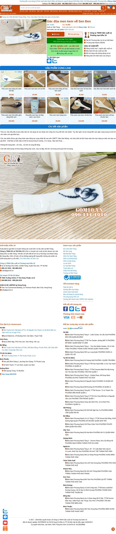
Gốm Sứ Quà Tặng (69, 256)
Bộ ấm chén (24, 11)
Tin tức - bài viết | (100, 13)
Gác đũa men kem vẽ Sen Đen (48, 17)
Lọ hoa (94, 11)
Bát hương (54, 11)
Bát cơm (40, 11)
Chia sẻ (91, 27)
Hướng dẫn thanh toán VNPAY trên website (78, 299)
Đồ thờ (46, 11)
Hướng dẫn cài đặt (64, 53)
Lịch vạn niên (111, 13)
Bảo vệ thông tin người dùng (62, 1)
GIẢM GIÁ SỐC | (88, 13)
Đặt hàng (55, 34)
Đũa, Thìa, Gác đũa (30, 17)
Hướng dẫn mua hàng (27, 1)
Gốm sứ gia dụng (69, 261)
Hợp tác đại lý (68, 287)
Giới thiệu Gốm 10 (79, 1)
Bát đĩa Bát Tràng (16, 17)
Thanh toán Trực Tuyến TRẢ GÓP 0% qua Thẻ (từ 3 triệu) (64, 40)
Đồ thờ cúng (67, 251)
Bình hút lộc (63, 11)
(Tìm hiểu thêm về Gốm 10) (29, 258)
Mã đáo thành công (75, 11)
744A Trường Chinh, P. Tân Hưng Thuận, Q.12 (19, 356)
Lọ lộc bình (87, 11)
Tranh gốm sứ (68, 268)
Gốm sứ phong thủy (70, 258)
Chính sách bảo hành (43, 1)
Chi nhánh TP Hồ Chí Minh (9, 275)
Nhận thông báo (109, 3)
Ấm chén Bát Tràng (69, 249)
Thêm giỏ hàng (73, 34)
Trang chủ (4, 17)
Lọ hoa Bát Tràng (69, 266)
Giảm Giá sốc (69, 29)
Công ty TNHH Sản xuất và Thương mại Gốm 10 (17, 263)
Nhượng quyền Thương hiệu (97, 1)
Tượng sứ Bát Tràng (70, 273)
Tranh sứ (101, 11)
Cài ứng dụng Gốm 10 (71, 297)
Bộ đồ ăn (32, 11)
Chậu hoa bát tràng (69, 270)
